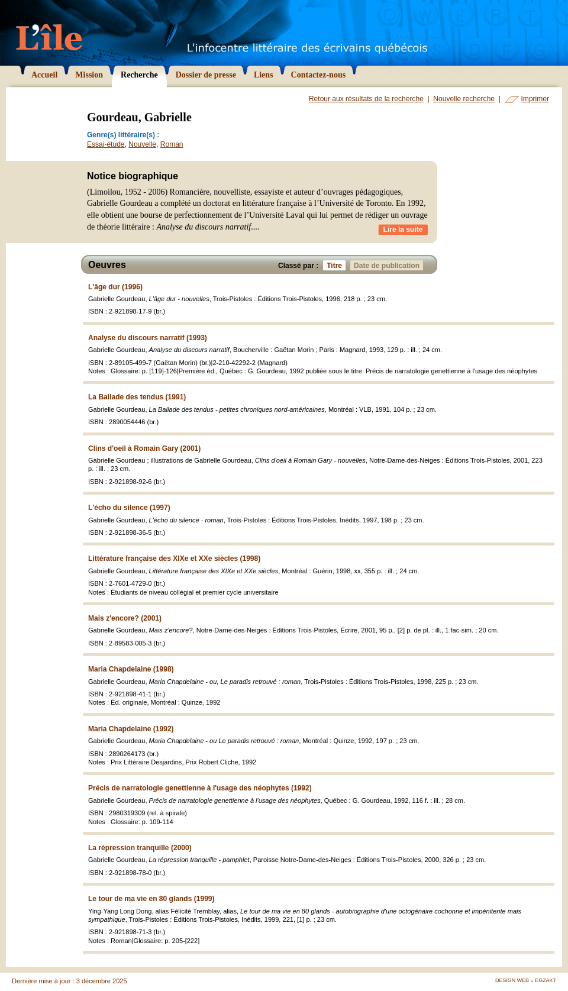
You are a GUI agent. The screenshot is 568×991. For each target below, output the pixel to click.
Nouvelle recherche (464, 99)
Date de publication (388, 265)
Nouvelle (142, 144)
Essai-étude (106, 144)
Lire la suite (403, 229)
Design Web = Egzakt (525, 980)
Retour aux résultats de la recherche (366, 99)
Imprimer (535, 99)
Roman (171, 144)
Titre (336, 265)
